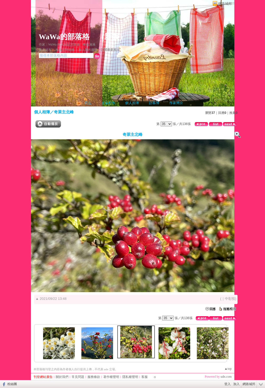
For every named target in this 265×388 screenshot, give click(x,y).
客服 (144, 377)
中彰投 (230, 299)
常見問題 (78, 377)
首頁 (88, 103)
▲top (227, 369)
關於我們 (62, 377)
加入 (236, 384)
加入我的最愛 (87, 50)
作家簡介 (176, 103)
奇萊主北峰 (64, 112)
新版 (111, 37)
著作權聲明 (111, 377)
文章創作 (108, 103)
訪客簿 (154, 103)
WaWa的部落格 (64, 37)
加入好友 (45, 50)
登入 (227, 384)
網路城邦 (225, 4)
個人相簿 (132, 103)
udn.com (226, 376)
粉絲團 (12, 384)
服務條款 (93, 377)
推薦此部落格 (65, 50)
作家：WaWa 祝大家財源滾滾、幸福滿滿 (67, 44)
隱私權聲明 (130, 377)
